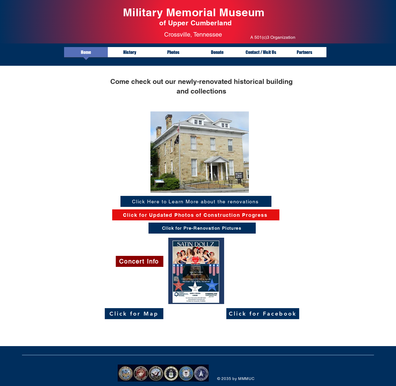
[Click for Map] (134, 313)
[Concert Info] (139, 261)
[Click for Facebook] (262, 313)
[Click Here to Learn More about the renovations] (195, 201)
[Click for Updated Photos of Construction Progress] (195, 214)
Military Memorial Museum (195, 12)
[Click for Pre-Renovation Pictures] (202, 228)
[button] (304, 54)
